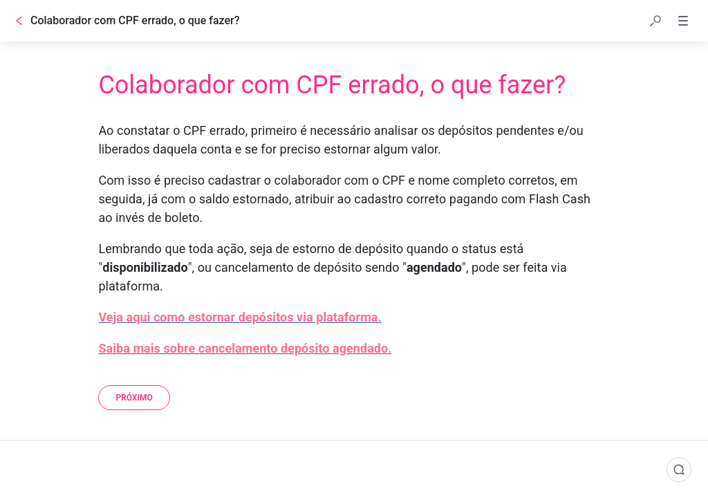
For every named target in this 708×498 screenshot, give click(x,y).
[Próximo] (133, 397)
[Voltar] (19, 20)
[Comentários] (679, 469)
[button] (655, 20)
